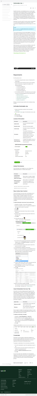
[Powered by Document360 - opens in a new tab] (6, 364)
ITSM (19, 372)
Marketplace (17, 110)
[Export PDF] (33, 8)
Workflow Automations (4, 386)
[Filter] (11, 4)
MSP (28, 375)
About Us (13, 381)
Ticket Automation (3, 383)
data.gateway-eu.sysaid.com (21, 98)
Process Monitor (29, 286)
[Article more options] (35, 8)
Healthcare (28, 372)
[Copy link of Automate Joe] (23, 3)
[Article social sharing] (31, 8)
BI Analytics (2, 389)
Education (28, 371)
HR (27, 377)
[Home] (1, 1)
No (31, 362)
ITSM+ (20, 374)
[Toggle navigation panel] (13, 5)
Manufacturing (29, 374)
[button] (6, 5)
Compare (20, 375)
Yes (26, 362)
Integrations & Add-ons (22, 377)
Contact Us (14, 383)
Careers (13, 386)
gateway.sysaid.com (20, 94)
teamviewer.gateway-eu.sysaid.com (23, 97)
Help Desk (20, 371)
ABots (30, 22)
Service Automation (3, 381)
